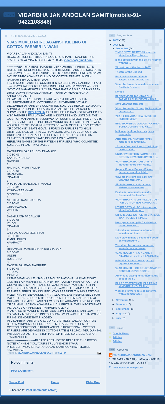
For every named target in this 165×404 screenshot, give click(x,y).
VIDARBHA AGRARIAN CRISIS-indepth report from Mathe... (134, 163)
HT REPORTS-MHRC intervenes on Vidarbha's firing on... (136, 209)
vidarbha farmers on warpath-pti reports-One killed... (134, 262)
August (120, 313)
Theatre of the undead (128, 71)
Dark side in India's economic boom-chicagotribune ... (137, 239)
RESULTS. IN (36, 112)
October (121, 304)
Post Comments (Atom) (41, 390)
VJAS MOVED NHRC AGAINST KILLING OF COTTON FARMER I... (137, 254)
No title (119, 91)
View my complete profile (128, 367)
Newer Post (16, 382)
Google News (121, 333)
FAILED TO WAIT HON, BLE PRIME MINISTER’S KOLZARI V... (136, 285)
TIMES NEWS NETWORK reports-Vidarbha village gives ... (135, 53)
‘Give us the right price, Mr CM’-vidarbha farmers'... (134, 178)
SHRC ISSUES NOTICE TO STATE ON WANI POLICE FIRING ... (137, 216)
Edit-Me (117, 337)
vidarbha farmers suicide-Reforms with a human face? (136, 292)
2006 (116, 44)
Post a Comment (22, 370)
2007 (116, 40)
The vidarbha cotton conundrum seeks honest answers (134, 247)
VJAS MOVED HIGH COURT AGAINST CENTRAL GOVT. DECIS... (138, 269)
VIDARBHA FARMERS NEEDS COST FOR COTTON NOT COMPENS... (137, 201)
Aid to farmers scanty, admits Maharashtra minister (133, 186)
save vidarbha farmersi (129, 103)
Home (55, 382)
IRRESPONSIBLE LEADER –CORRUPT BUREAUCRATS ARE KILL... (138, 125)
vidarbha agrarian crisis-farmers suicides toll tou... (134, 231)
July (119, 317)
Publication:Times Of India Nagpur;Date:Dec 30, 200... (132, 78)
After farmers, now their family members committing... (133, 140)
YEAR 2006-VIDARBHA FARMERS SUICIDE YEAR (135, 117)
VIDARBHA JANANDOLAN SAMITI (133, 354)
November (122, 299)
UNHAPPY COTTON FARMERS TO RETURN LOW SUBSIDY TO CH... (136, 155)
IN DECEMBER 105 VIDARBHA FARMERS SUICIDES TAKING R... (136, 98)
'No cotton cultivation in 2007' (133, 67)
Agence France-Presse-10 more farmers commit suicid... (134, 171)
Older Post (93, 382)
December (122, 48)
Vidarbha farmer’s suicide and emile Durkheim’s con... (137, 85)
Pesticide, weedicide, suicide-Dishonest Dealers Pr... (133, 193)
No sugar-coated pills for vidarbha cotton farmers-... (136, 224)
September (123, 308)
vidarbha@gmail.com (78, 60)
